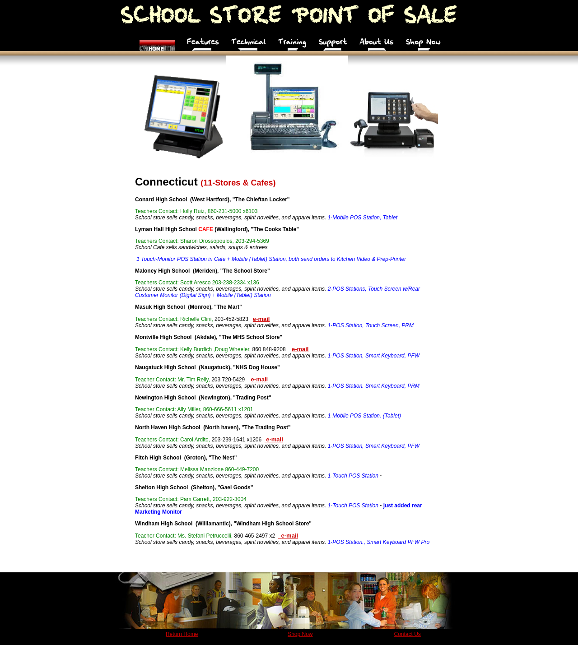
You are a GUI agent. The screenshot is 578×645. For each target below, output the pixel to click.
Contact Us (407, 634)
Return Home (182, 634)
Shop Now (300, 634)
